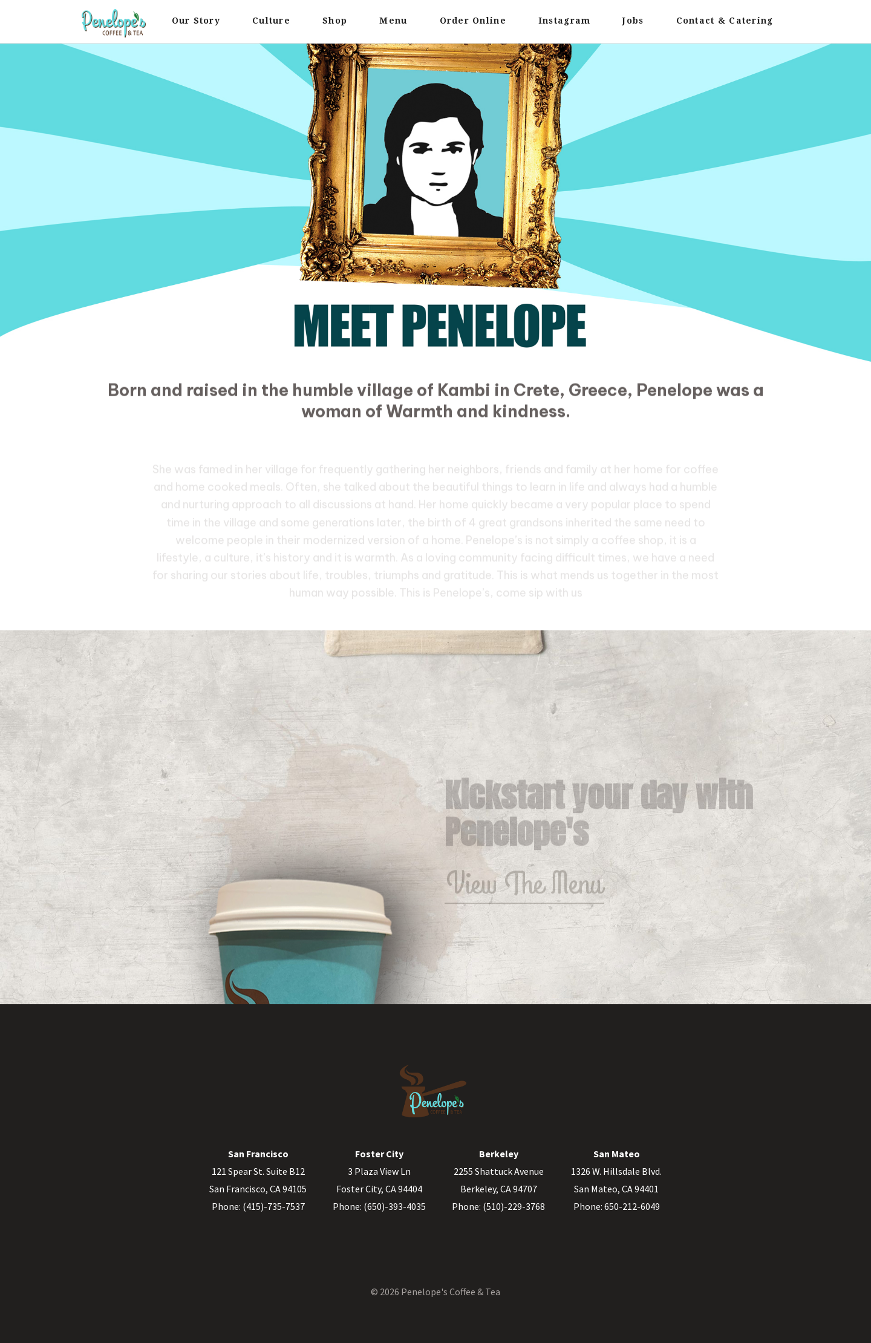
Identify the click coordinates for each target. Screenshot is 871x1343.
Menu (393, 20)
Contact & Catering (725, 20)
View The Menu (524, 892)
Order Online (473, 20)
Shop (334, 20)
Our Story (196, 20)
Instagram (564, 20)
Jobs (633, 20)
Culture (271, 20)
